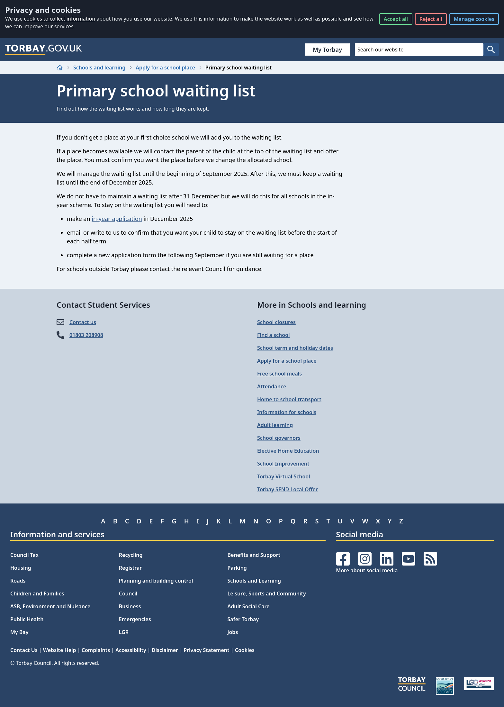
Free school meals (279, 373)
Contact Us (24, 650)
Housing (20, 567)
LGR (124, 632)
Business (130, 606)
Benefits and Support (254, 554)
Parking (237, 567)
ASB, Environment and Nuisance (50, 606)
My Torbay (327, 49)
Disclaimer (165, 650)
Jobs (233, 632)
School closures (276, 322)
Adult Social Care (249, 606)
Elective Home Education (288, 450)
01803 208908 (86, 335)
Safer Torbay (243, 619)
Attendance (271, 386)
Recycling (131, 554)
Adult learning (275, 425)
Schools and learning (99, 67)
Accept (396, 19)
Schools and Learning (254, 580)
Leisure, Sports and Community (267, 593)
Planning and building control (156, 580)
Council (128, 593)
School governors (279, 437)
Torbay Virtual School (283, 476)
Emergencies (135, 619)
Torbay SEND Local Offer (287, 489)
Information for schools (286, 412)
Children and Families (37, 593)
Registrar (130, 567)
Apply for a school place (165, 67)
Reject (430, 19)
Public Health (26, 619)
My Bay (19, 632)
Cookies (245, 650)
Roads (17, 580)
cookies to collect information (59, 18)
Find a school (273, 335)
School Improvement (283, 463)
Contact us (82, 322)
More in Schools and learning (311, 304)
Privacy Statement (206, 650)
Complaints (96, 650)
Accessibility (130, 650)
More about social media (367, 570)
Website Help (59, 650)
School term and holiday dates (295, 347)
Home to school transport (289, 399)
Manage (474, 19)
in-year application (117, 218)
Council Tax (24, 554)
